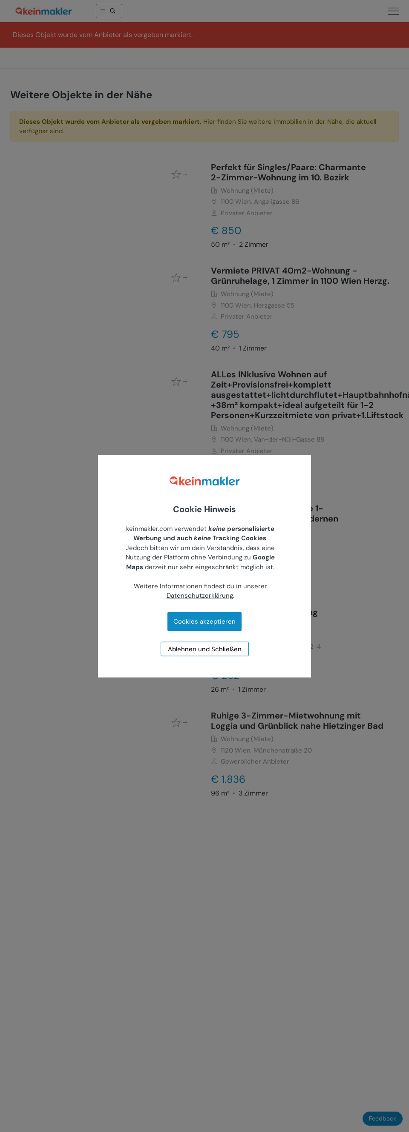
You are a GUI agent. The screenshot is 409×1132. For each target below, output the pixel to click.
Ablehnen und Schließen (205, 648)
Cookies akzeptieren (204, 621)
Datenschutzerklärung (200, 595)
